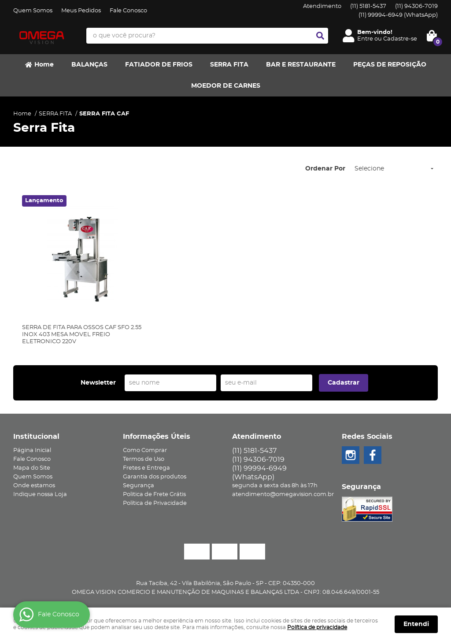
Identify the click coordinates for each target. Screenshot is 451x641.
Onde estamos (34, 486)
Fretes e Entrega (146, 468)
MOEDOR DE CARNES (225, 86)
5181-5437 (368, 6)
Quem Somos (32, 11)
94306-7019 (416, 6)
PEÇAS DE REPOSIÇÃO (389, 65)
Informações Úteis (156, 436)
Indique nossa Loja (40, 494)
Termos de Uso (143, 459)
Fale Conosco (128, 11)
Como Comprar (145, 450)
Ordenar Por (325, 169)
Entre (365, 39)
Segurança (138, 486)
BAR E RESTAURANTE (301, 65)
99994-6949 (398, 15)
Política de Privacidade (155, 503)
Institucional (36, 436)
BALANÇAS (89, 65)
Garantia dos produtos (154, 477)
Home (44, 65)
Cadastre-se (400, 39)
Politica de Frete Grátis (154, 494)
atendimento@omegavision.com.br (283, 494)
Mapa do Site (31, 468)
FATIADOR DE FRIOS (158, 65)
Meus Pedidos (81, 11)
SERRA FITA (229, 65)
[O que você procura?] (320, 36)
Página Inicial (32, 450)
